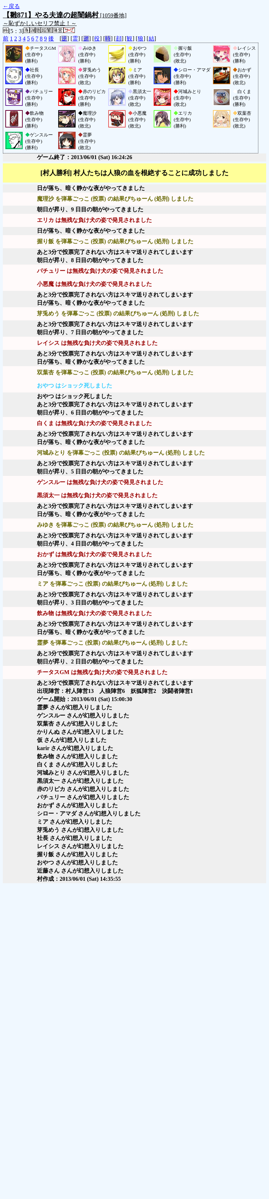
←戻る (11, 6)
